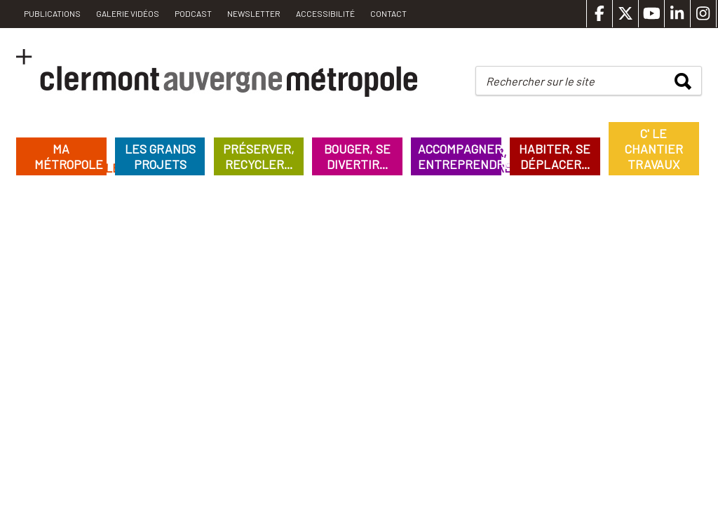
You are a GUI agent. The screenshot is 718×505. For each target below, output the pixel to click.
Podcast (193, 13)
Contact (388, 13)
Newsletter (253, 13)
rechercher (683, 81)
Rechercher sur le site (540, 81)
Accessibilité (325, 13)
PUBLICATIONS (52, 13)
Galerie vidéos (127, 13)
